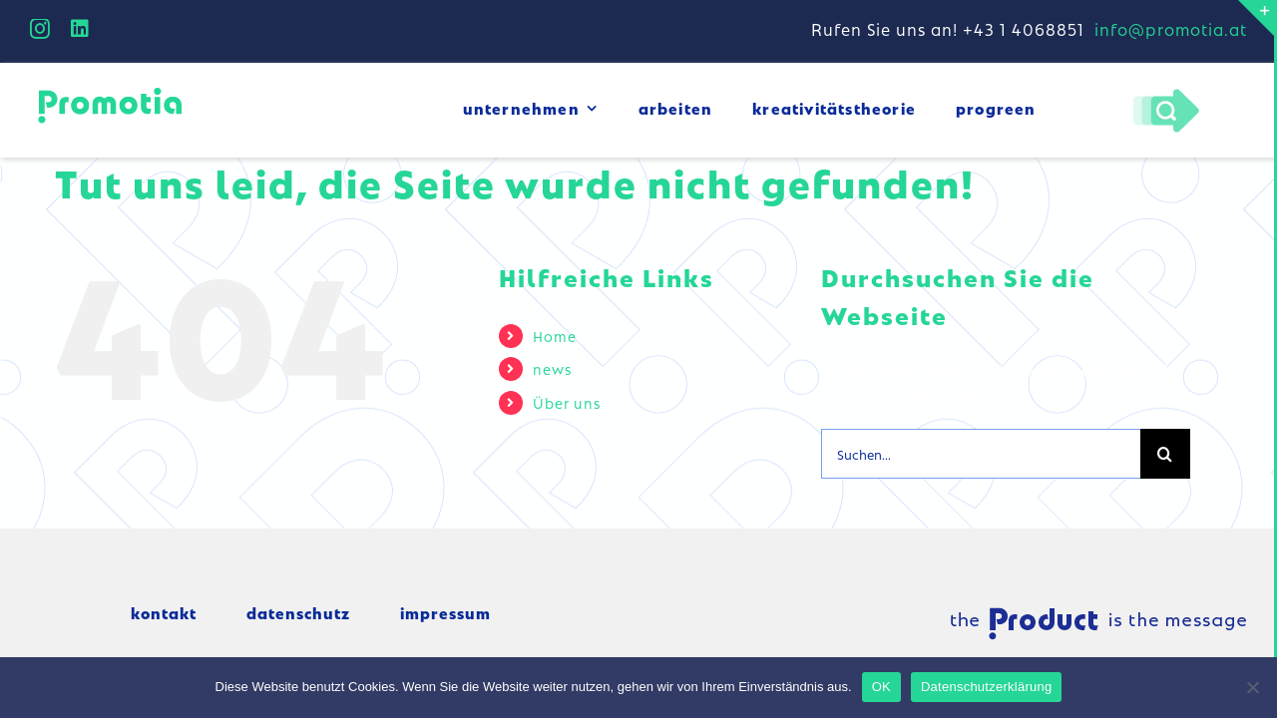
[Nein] (1252, 687)
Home (555, 335)
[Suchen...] (980, 454)
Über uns (567, 402)
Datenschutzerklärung (986, 686)
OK (881, 686)
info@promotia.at (1170, 28)
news (552, 368)
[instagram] (40, 29)
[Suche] (1165, 454)
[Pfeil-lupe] (1165, 93)
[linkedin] (80, 29)
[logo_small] (110, 90)
